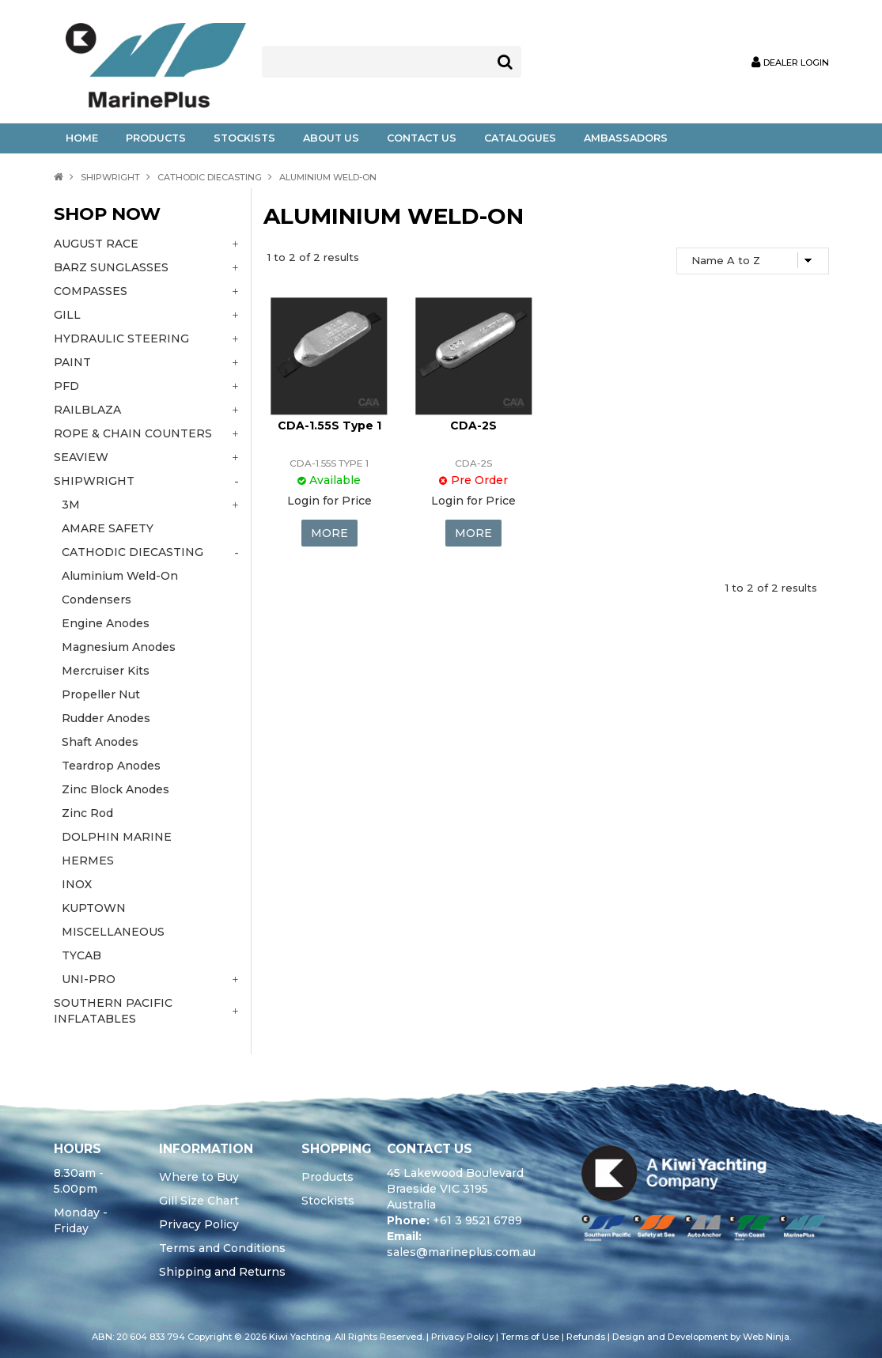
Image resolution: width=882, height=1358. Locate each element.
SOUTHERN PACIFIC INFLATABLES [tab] (113, 1011)
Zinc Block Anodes (115, 789)
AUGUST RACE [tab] (96, 243)
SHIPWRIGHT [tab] (94, 481)
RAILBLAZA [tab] (87, 410)
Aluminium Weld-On (120, 576)
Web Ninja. (767, 1336)
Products (156, 138)
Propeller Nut (101, 694)
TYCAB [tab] (81, 955)
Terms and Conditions (222, 1248)
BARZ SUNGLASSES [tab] (111, 267)
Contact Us (421, 138)
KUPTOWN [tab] (94, 908)
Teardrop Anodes (111, 765)
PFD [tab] (66, 386)
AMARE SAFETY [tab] (107, 528)
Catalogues (520, 138)
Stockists (244, 138)
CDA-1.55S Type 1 (329, 425)
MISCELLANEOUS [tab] (113, 932)
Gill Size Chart (199, 1200)
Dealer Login (796, 63)
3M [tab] (71, 504)
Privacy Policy (199, 1224)
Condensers (96, 599)
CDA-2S (473, 425)
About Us (331, 138)
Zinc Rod (87, 813)
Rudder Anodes (106, 718)
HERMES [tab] (88, 860)
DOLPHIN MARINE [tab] (117, 837)
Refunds (585, 1336)
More (329, 533)
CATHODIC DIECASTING (209, 177)
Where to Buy (199, 1177)
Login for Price (329, 501)
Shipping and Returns (222, 1272)
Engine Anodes (106, 623)
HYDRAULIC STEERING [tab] (121, 338)
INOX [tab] (77, 884)
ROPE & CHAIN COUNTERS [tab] (133, 433)
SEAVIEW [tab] (81, 457)
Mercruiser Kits (106, 671)
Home (82, 138)
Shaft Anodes (100, 742)
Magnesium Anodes (119, 647)
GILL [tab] (67, 315)
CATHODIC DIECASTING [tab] (132, 552)
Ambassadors (626, 138)
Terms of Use (530, 1336)
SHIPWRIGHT (110, 177)
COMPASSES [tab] (90, 291)
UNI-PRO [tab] (88, 979)
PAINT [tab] (72, 362)
